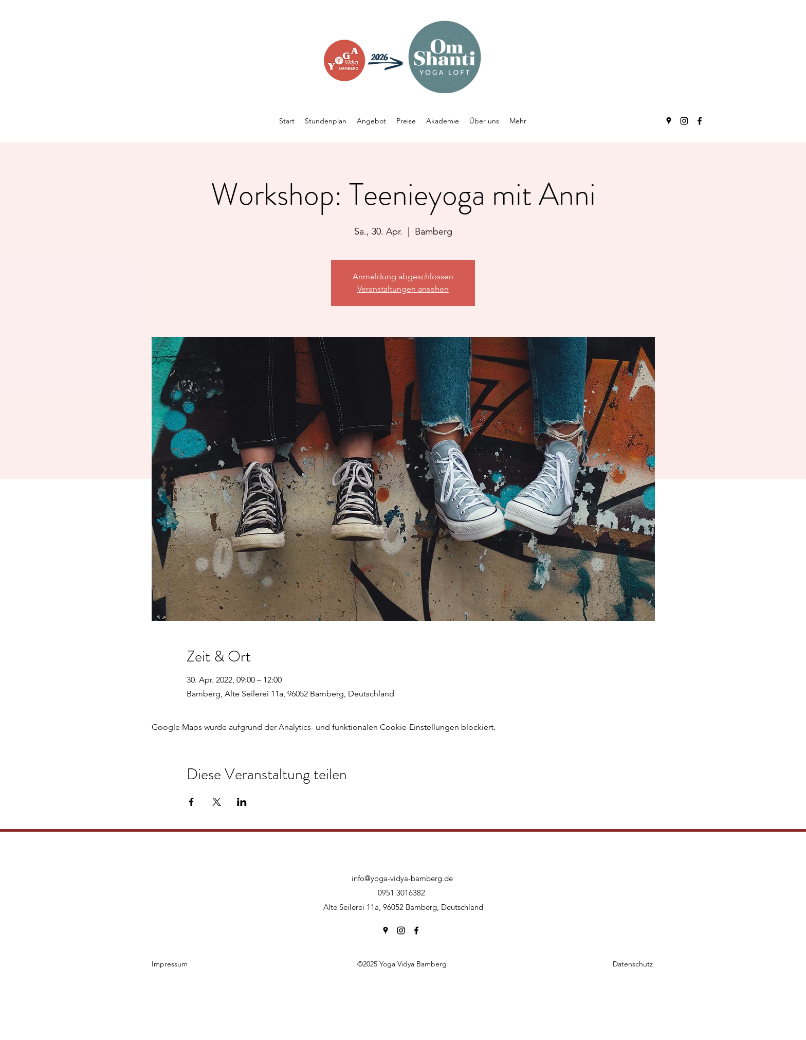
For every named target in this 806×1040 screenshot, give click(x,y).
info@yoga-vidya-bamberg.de (402, 878)
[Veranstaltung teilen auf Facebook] (191, 802)
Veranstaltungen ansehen (403, 289)
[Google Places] (669, 121)
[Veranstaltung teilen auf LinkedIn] (242, 802)
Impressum (170, 964)
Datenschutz (633, 964)
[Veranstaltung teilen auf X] (217, 802)
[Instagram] (684, 121)
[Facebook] (699, 121)
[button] (371, 121)
